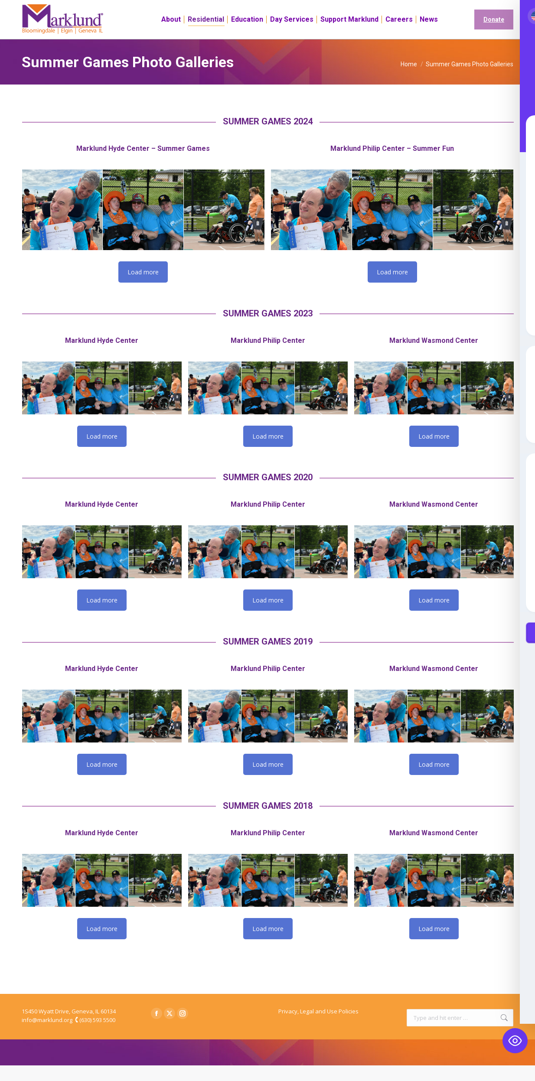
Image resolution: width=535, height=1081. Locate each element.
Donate (493, 35)
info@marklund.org (47, 1035)
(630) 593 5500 (97, 1035)
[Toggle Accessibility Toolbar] (515, 1040)
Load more (143, 287)
